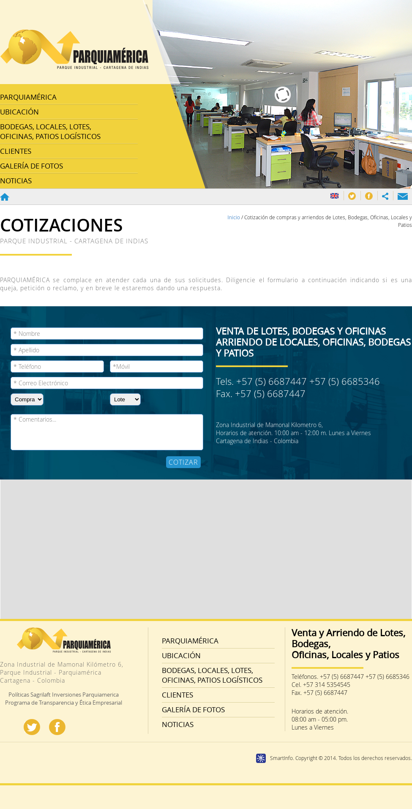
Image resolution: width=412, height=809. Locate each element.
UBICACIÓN (19, 112)
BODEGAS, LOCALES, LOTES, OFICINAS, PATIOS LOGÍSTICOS (50, 131)
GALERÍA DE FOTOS (31, 166)
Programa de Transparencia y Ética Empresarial (63, 702)
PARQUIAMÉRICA (28, 97)
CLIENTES (15, 151)
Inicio (234, 217)
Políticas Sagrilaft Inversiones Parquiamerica (63, 694)
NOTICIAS (16, 180)
